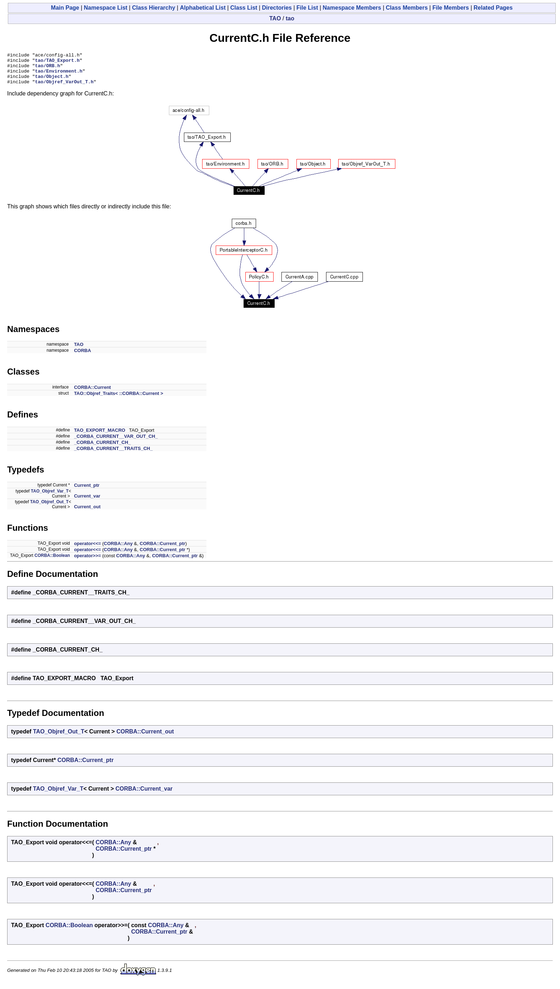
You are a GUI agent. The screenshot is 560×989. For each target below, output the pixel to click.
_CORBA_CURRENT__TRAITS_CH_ (113, 455)
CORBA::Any (118, 550)
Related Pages (493, 8)
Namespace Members (352, 8)
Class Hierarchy (153, 8)
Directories (277, 8)
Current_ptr (87, 491)
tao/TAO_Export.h (57, 62)
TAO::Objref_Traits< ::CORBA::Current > (118, 399)
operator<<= (87, 550)
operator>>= (87, 562)
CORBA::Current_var (143, 795)
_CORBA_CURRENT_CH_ (102, 448)
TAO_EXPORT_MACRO (99, 436)
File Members (450, 8)
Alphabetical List (203, 8)
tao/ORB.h (47, 68)
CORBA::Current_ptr (162, 550)
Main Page (65, 8)
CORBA (82, 357)
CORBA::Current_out (145, 738)
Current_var (87, 502)
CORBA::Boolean (52, 561)
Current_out (87, 513)
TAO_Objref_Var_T (50, 497)
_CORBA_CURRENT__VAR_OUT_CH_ (116, 442)
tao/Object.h (52, 81)
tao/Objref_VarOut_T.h (64, 88)
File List (307, 8)
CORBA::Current (92, 393)
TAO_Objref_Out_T (49, 508)
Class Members (407, 8)
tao (290, 18)
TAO (275, 18)
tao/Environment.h (58, 75)
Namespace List (106, 8)
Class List (244, 8)
